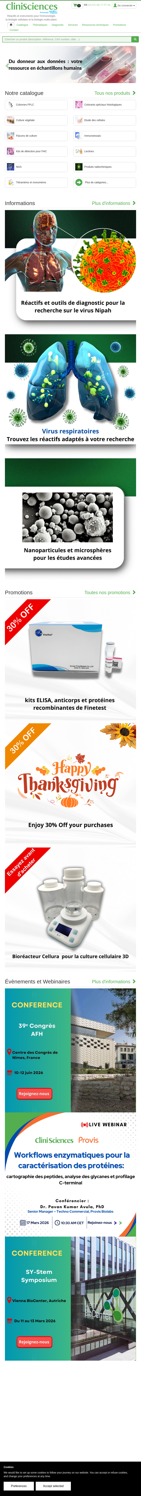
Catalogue (22, 24)
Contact (14, 30)
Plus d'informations (114, 203)
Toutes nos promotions (110, 592)
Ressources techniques (95, 24)
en (89, 4)
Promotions (119, 24)
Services (73, 24)
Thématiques (40, 24)
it (102, 4)
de (98, 4)
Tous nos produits (115, 93)
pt (105, 4)
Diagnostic (58, 24)
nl (109, 4)
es (94, 4)
